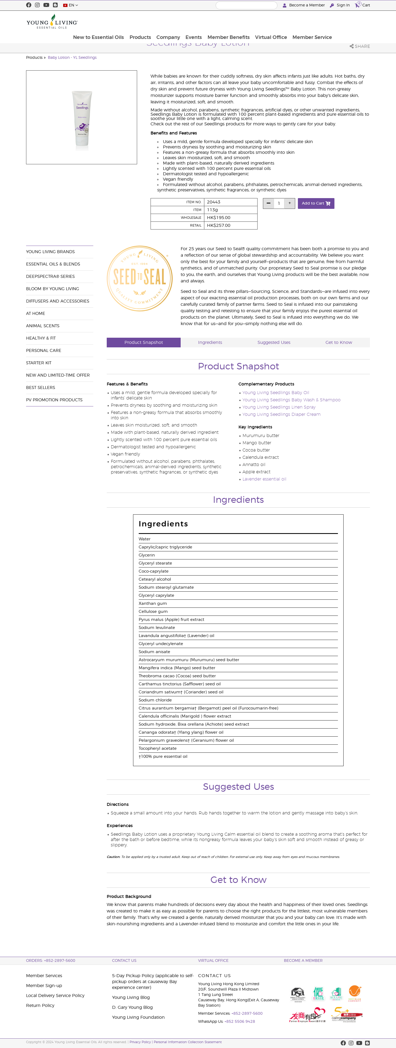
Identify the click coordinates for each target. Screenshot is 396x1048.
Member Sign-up (44, 986)
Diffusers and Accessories (57, 301)
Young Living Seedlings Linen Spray (279, 407)
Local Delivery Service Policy (55, 996)
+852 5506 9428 (239, 1022)
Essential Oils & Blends (53, 264)
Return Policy (40, 1005)
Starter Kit (38, 363)
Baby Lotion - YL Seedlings (72, 58)
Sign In (340, 5)
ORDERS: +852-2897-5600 (50, 961)
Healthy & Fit (41, 338)
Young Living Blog (131, 997)
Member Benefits (262, 21)
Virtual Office (306, 21)
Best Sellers (40, 388)
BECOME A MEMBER (303, 961)
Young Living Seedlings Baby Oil (275, 393)
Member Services (44, 976)
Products (173, 21)
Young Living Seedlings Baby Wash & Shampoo (291, 400)
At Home (35, 314)
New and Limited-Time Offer (58, 375)
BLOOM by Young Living (52, 289)
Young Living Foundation (138, 1017)
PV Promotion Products (54, 400)
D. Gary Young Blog (132, 1007)
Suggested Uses (274, 342)
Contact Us (124, 961)
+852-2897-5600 (247, 1014)
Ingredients (210, 342)
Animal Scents (42, 326)
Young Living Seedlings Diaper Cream (281, 414)
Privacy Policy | (142, 1042)
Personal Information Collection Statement (188, 1042)
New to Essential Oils (130, 21)
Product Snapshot (143, 342)
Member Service (347, 21)
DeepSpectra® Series (50, 277)
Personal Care (43, 351)
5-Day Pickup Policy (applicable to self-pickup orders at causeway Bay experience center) (153, 982)
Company (201, 21)
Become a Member (304, 5)
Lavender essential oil (264, 479)
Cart (362, 4)
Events (227, 21)
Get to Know (339, 342)
